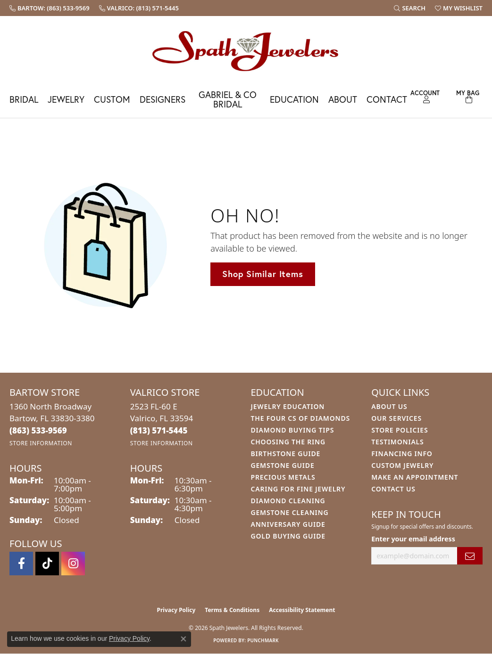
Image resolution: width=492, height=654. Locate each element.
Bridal (23, 99)
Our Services (396, 418)
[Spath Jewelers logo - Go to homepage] (246, 51)
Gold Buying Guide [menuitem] (288, 535)
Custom (112, 99)
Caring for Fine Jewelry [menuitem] (298, 488)
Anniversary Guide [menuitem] (288, 524)
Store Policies (399, 429)
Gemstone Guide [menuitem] (283, 465)
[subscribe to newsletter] (470, 555)
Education (294, 99)
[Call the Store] (38, 430)
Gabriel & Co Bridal (228, 99)
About (342, 99)
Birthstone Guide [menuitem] (286, 453)
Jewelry (66, 99)
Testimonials (397, 441)
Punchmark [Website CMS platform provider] (263, 640)
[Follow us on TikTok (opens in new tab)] (47, 563)
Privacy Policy (176, 610)
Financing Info (401, 453)
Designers (162, 99)
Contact (387, 99)
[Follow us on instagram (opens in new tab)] (73, 563)
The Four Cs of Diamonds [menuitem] (300, 418)
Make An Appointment (414, 477)
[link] (49, 8)
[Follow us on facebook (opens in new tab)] (21, 563)
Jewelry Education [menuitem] (288, 406)
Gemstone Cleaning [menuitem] (290, 512)
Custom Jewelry (402, 465)
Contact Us (393, 488)
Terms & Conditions (232, 610)
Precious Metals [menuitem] (283, 477)
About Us (389, 406)
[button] (409, 8)
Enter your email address (413, 538)
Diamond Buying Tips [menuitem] (292, 429)
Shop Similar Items (262, 273)
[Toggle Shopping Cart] (467, 95)
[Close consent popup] (183, 639)
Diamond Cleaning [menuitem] (288, 500)
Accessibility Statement (302, 610)
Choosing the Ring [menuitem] (288, 441)
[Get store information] (40, 443)
